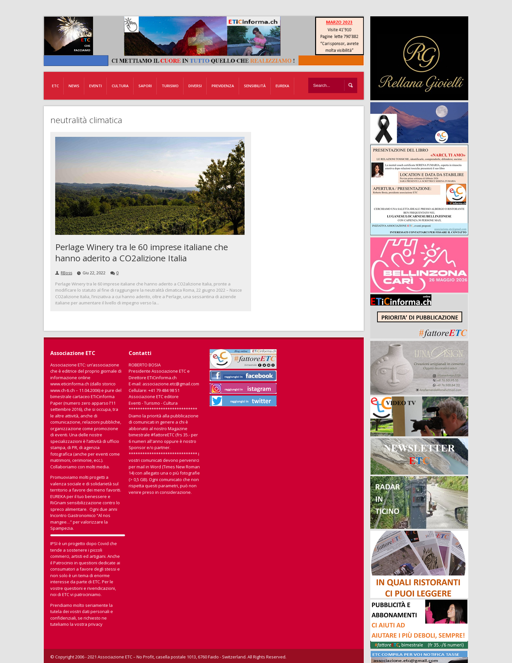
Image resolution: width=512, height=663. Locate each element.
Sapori (145, 85)
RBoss (66, 273)
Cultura (120, 85)
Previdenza (223, 85)
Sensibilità (255, 85)
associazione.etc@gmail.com (170, 384)
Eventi (95, 85)
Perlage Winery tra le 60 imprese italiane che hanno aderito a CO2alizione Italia (141, 252)
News (74, 85)
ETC (55, 85)
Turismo (170, 85)
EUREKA (282, 85)
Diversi (195, 85)
